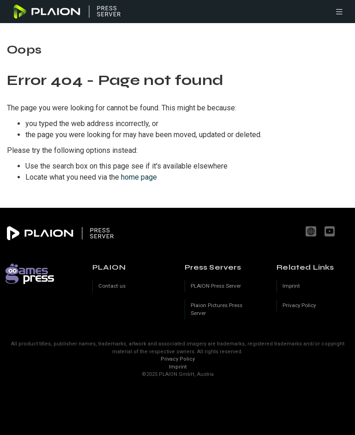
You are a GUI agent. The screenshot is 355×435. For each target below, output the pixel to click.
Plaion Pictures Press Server (216, 309)
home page (139, 177)
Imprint (178, 367)
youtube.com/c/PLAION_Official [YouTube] (331, 231)
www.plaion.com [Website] (312, 231)
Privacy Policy (178, 359)
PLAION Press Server (216, 286)
